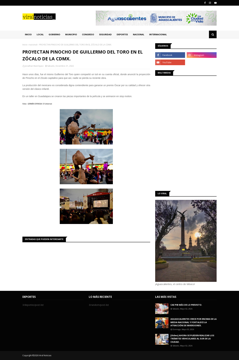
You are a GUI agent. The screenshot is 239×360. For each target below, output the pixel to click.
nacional (33, 44)
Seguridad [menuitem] (105, 34)
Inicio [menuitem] (28, 34)
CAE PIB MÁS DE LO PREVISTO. (186, 304)
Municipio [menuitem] (71, 34)
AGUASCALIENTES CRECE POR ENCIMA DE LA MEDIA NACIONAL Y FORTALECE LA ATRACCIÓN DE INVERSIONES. (193, 322)
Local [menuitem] (40, 34)
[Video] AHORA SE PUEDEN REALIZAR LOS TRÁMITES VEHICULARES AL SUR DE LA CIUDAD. (192, 338)
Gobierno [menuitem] (54, 34)
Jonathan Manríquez (34, 66)
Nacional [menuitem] (138, 34)
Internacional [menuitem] (158, 34)
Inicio (24, 44)
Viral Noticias (45, 355)
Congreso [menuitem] (88, 34)
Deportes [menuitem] (122, 34)
